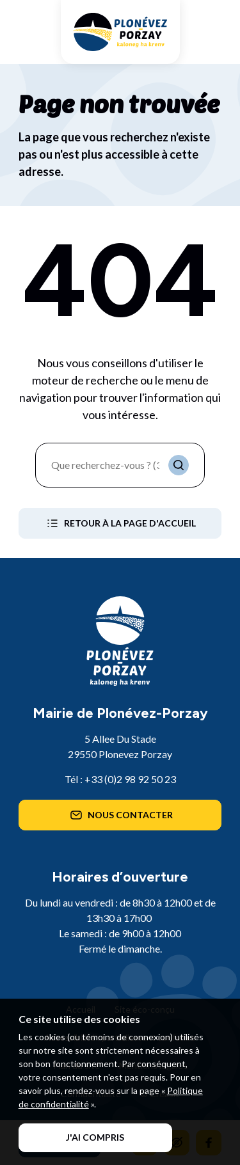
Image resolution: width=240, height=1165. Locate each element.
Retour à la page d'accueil (120, 523)
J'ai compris (95, 1137)
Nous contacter (120, 815)
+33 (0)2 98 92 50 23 (130, 779)
